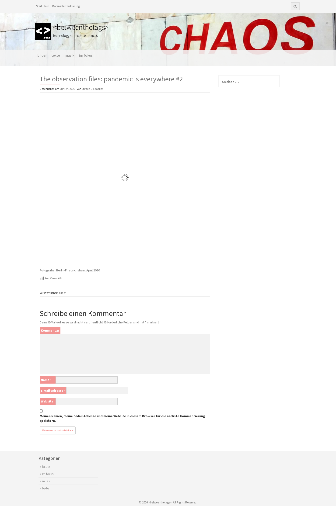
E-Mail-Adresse (53, 390)
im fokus (86, 55)
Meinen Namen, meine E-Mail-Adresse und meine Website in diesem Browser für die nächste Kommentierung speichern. (122, 418)
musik (69, 55)
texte (55, 55)
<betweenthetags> (80, 27)
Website (47, 401)
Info (46, 6)
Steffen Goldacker (92, 88)
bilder (42, 55)
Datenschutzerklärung (66, 6)
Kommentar (50, 330)
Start (39, 6)
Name (46, 380)
